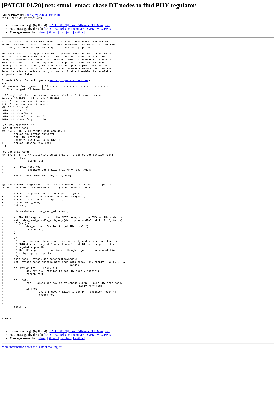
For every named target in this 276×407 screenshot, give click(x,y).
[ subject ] (66, 32)
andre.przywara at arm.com (42, 14)
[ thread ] (53, 32)
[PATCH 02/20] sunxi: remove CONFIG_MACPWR (77, 28)
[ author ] (79, 32)
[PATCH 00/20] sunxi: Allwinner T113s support (79, 25)
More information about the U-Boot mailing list (32, 403)
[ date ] (42, 32)
